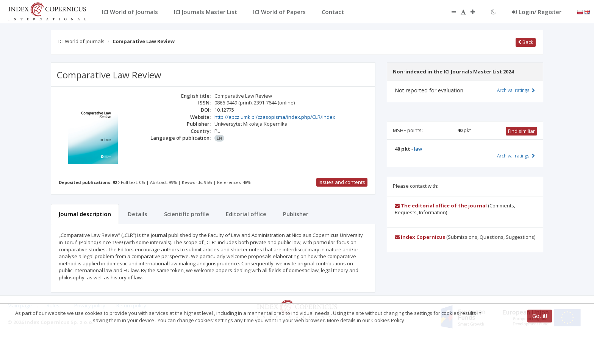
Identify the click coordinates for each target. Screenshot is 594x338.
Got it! (539, 315)
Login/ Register (536, 12)
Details (137, 214)
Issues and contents (342, 182)
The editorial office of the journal (441, 205)
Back (525, 42)
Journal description (85, 214)
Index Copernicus (420, 237)
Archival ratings (516, 90)
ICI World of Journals (81, 41)
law (418, 148)
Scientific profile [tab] (186, 214)
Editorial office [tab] (246, 214)
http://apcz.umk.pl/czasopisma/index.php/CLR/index (274, 117)
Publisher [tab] (295, 214)
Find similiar (521, 131)
